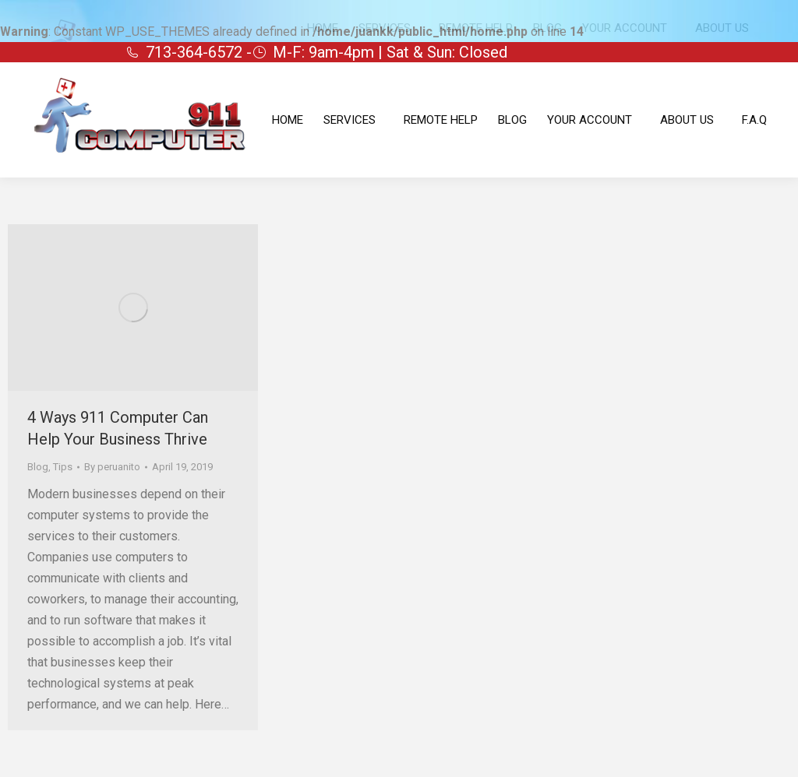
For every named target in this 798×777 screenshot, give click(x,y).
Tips (62, 467)
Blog (37, 467)
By (112, 467)
